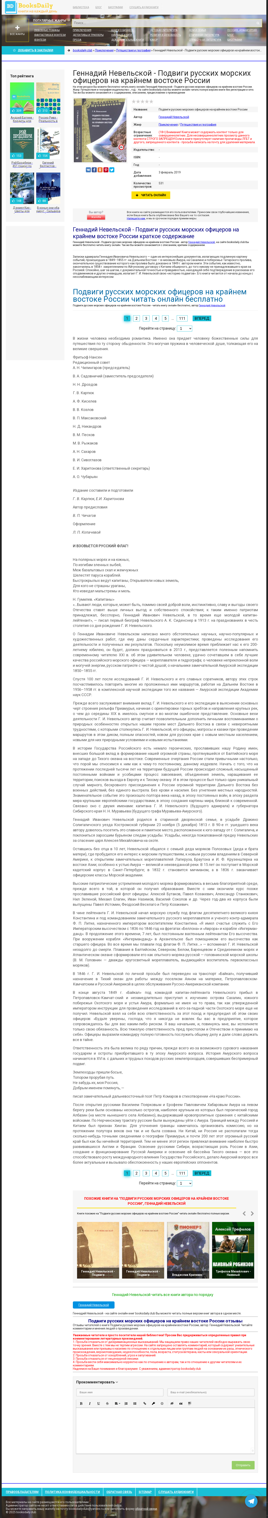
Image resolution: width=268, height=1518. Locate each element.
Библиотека (81, 7)
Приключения (82, 30)
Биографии (115, 7)
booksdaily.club (33, 7)
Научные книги (121, 35)
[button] (81, 1404)
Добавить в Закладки (33, 50)
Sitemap (145, 1492)
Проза (77, 39)
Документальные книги (127, 39)
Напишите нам (136, 218)
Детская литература (163, 30)
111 (182, 318)
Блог (98, 7)
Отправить (243, 1465)
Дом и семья (197, 30)
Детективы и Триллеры (88, 35)
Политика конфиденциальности (72, 1492)
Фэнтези (40, 39)
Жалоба (96, 217)
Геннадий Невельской (174, 117)
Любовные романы (47, 30)
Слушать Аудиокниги (143, 7)
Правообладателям (22, 1492)
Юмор (154, 39)
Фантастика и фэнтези (50, 35)
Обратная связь (119, 1492)
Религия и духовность (165, 35)
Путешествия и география (198, 124)
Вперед (202, 318)
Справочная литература (205, 39)
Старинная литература (204, 35)
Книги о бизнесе (122, 30)
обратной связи (146, 1508)
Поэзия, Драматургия (242, 30)
